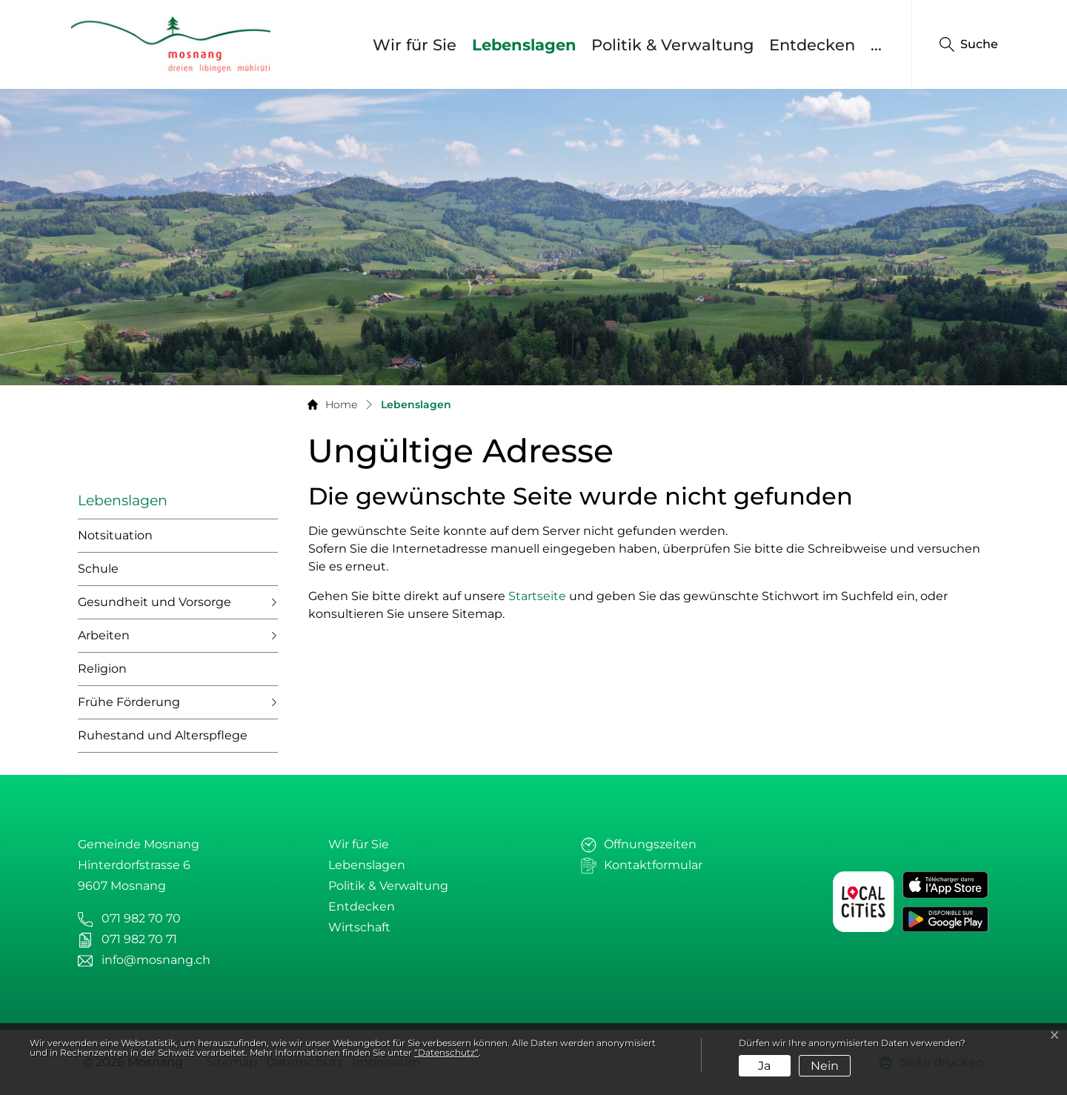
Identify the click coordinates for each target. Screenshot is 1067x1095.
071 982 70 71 (139, 939)
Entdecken (812, 45)
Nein (825, 1066)
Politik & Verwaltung (672, 45)
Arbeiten (104, 635)
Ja (764, 1066)
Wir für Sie (414, 45)
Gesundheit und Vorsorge (154, 602)
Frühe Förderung (129, 702)
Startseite (537, 596)
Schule (98, 569)
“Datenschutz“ (446, 1052)
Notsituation (115, 535)
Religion (102, 669)
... (876, 45)
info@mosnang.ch (156, 960)
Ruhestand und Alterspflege (162, 735)
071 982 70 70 (141, 918)
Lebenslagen (528, 44)
